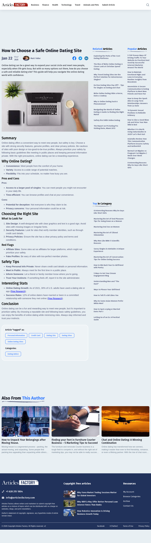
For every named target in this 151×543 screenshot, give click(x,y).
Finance (45, 5)
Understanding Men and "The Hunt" (107, 294)
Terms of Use (128, 539)
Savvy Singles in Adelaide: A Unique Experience (106, 258)
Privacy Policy (143, 539)
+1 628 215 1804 (13, 504)
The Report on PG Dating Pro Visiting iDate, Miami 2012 (106, 131)
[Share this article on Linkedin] (86, 58)
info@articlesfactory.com (19, 510)
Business (35, 5)
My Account (128, 504)
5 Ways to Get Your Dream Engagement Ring (105, 286)
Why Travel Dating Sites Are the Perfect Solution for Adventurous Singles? (108, 78)
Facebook (100, 539)
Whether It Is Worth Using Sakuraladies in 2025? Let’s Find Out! (137, 137)
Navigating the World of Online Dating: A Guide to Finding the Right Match (108, 116)
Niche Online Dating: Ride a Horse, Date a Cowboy (109, 98)
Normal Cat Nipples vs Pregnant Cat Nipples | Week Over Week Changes (138, 161)
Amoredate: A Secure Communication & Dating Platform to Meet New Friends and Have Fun (138, 93)
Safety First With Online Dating (107, 124)
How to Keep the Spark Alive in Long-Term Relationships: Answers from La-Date (138, 106)
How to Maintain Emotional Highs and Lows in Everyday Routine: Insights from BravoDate (137, 78)
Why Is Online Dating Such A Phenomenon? (106, 106)
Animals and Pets (91, 5)
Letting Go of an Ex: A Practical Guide (107, 331)
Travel (77, 5)
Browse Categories (132, 509)
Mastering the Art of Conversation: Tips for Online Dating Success (107, 268)
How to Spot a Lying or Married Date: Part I (108, 322)
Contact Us (128, 519)
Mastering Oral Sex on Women (107, 234)
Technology (66, 5)
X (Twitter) (113, 539)
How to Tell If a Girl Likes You (107, 307)
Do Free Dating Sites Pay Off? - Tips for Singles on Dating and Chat (107, 88)
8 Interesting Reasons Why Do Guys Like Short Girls (107, 216)
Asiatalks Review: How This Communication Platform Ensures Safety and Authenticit (138, 148)
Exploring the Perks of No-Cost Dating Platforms (107, 57)
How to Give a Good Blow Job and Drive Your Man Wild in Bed (138, 127)
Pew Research (18, 291)
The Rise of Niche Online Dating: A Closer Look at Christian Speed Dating (109, 67)
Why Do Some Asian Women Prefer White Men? (106, 314)
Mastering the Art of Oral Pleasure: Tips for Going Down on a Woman (108, 226)
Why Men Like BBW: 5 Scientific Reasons (107, 250)
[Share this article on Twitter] (80, 58)
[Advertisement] (75, 26)
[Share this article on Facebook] (74, 58)
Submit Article (108, 5)
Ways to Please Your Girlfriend (107, 301)
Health (55, 5)
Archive (126, 514)
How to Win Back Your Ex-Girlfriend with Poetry (105, 277)
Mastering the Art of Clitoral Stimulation (106, 241)
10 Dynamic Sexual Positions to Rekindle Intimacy (137, 117)
